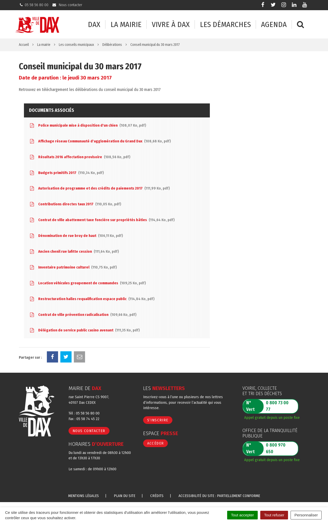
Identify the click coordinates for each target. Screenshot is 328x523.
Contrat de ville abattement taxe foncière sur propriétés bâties (102, 220)
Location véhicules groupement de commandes (87, 283)
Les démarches (225, 24)
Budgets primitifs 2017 (66, 172)
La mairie (126, 24)
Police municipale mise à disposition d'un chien (87, 125)
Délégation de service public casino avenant (84, 330)
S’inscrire (157, 420)
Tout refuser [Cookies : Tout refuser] (274, 515)
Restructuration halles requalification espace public (92, 299)
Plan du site (124, 495)
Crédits (156, 495)
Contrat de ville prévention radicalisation (82, 314)
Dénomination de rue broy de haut (76, 235)
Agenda (274, 24)
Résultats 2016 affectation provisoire (79, 157)
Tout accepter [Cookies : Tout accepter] (242, 515)
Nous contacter (89, 430)
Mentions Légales (83, 495)
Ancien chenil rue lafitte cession (74, 251)
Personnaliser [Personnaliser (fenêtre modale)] (306, 515)
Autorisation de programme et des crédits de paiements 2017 (99, 188)
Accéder (155, 443)
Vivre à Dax (171, 24)
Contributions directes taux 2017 (75, 204)
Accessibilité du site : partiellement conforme (219, 495)
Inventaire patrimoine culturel (73, 267)
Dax (94, 24)
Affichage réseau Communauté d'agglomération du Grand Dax (100, 141)
